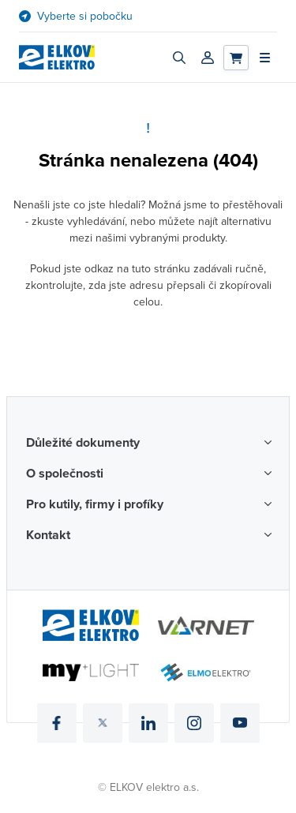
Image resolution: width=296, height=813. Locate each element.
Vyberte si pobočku (85, 16)
